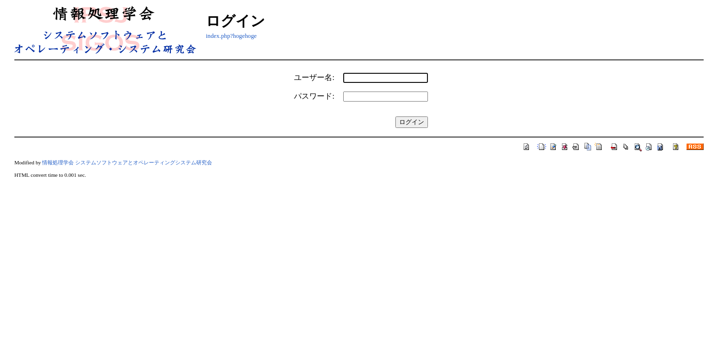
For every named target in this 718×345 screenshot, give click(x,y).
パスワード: (314, 96)
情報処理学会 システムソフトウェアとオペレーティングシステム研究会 (127, 162)
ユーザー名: (314, 77)
